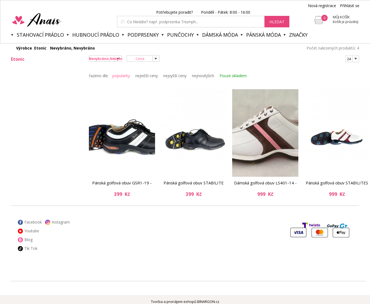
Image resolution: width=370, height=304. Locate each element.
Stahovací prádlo (40, 34)
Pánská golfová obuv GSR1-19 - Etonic (122, 183)
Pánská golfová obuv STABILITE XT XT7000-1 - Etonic (194, 183)
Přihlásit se (349, 5)
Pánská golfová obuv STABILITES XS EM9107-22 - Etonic (337, 183)
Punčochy (180, 34)
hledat (276, 21)
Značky (298, 34)
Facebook (33, 222)
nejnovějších (203, 75)
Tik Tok (30, 248)
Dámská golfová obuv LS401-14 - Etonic (265, 183)
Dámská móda (220, 34)
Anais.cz (49, 20)
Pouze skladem (233, 75)
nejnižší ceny (146, 75)
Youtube (31, 230)
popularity (121, 75)
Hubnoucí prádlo (95, 34)
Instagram (61, 222)
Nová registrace (322, 5)
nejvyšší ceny (175, 75)
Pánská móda (263, 34)
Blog (28, 239)
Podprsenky (143, 34)
